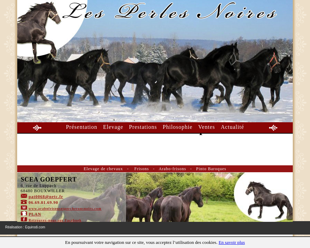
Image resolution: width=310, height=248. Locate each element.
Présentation (81, 127)
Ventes (206, 127)
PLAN (35, 214)
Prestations (143, 127)
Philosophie (178, 127)
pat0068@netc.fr (46, 196)
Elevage (113, 127)
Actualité (232, 127)
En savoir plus (232, 242)
